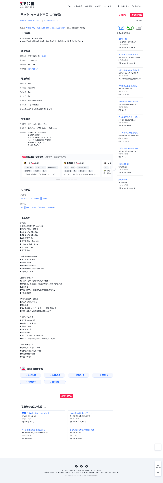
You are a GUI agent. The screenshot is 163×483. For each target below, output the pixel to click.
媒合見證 (98, 6)
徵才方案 (108, 6)
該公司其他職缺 (51, 21)
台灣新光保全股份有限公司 (58, 28)
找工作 (68, 6)
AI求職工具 (78, 6)
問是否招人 (104, 375)
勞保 (22, 208)
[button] (58, 179)
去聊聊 (123, 15)
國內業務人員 (33, 69)
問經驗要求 (56, 375)
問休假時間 (32, 375)
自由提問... (56, 382)
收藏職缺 (140, 21)
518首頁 (28, 28)
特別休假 (42, 208)
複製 (138, 28)
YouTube (86, 466)
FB (81, 466)
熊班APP (158, 467)
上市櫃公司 (24, 198)
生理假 (34, 208)
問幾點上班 (32, 382)
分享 (121, 28)
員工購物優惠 (35, 198)
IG (76, 466)
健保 (27, 208)
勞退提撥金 (51, 208)
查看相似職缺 (136, 15)
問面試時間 (80, 375)
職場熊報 (88, 6)
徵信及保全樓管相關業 (43, 28)
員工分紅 (45, 198)
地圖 (44, 56)
